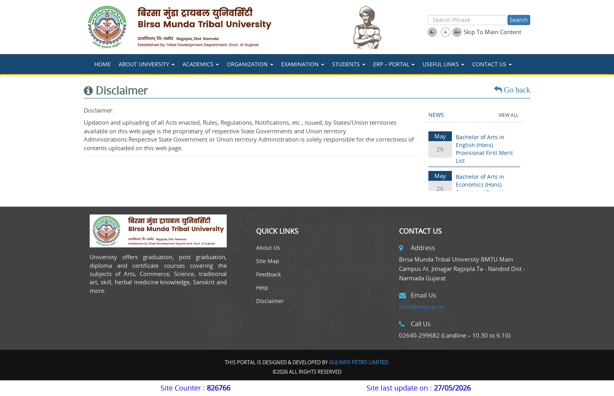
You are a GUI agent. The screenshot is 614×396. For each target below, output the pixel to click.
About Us (268, 247)
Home (102, 64)
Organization (250, 64)
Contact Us (492, 64)
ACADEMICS (200, 64)
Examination (302, 64)
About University (147, 64)
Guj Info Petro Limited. (359, 362)
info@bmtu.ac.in (421, 307)
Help (262, 287)
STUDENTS (348, 64)
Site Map (267, 261)
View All (508, 115)
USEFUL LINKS (443, 64)
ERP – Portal (394, 64)
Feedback (268, 274)
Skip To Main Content (492, 32)
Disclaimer (270, 301)
